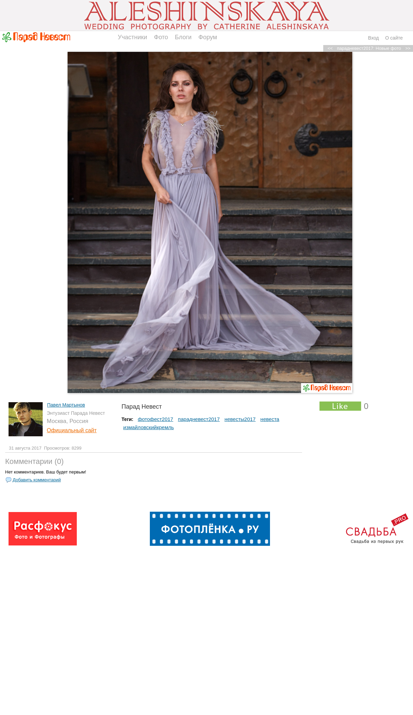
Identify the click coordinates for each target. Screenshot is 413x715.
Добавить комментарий (37, 479)
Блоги (183, 37)
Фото (161, 37)
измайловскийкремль (148, 427)
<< (330, 48)
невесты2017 (240, 419)
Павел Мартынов (66, 405)
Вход (373, 38)
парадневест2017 (198, 419)
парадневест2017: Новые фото (369, 48)
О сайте (394, 38)
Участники (132, 37)
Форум (207, 37)
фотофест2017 (155, 419)
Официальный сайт (72, 430)
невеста (269, 419)
